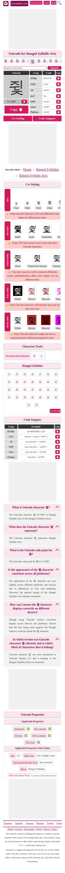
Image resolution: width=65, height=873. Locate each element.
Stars (46, 2)
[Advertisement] (32, 29)
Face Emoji (36, 2)
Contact (18, 829)
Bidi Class (29, 755)
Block (23, 769)
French (50, 823)
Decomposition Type (19, 775)
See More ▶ (55, 411)
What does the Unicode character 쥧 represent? (31, 528)
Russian (40, 823)
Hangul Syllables (47, 169)
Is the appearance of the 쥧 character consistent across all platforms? (31, 571)
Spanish (19, 823)
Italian (60, 823)
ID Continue (40, 729)
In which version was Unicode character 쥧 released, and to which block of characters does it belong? (31, 643)
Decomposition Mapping (17, 355)
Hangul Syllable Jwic (33, 175)
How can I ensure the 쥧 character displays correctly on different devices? (31, 608)
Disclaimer (29, 829)
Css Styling (17, 118)
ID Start (18, 735)
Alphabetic (19, 729)
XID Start (30, 742)
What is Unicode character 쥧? (31, 507)
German (29, 823)
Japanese (8, 823)
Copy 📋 (16, 109)
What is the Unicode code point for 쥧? (31, 552)
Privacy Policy (51, 829)
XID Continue (39, 735)
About (10, 829)
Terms (39, 829)
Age (13, 755)
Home (27, 169)
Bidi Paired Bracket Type (25, 762)
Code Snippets (47, 118)
